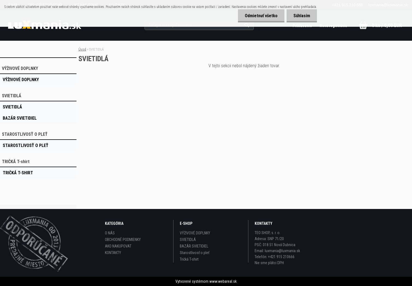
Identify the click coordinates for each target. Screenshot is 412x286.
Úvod (82, 49)
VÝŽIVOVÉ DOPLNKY (195, 233)
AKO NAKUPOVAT (118, 246)
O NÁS (110, 233)
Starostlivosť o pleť (194, 252)
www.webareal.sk (223, 281)
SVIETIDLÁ (188, 239)
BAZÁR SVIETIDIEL (194, 246)
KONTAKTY (113, 252)
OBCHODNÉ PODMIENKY (123, 239)
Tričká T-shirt (189, 259)
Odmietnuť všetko (261, 15)
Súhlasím (301, 15)
